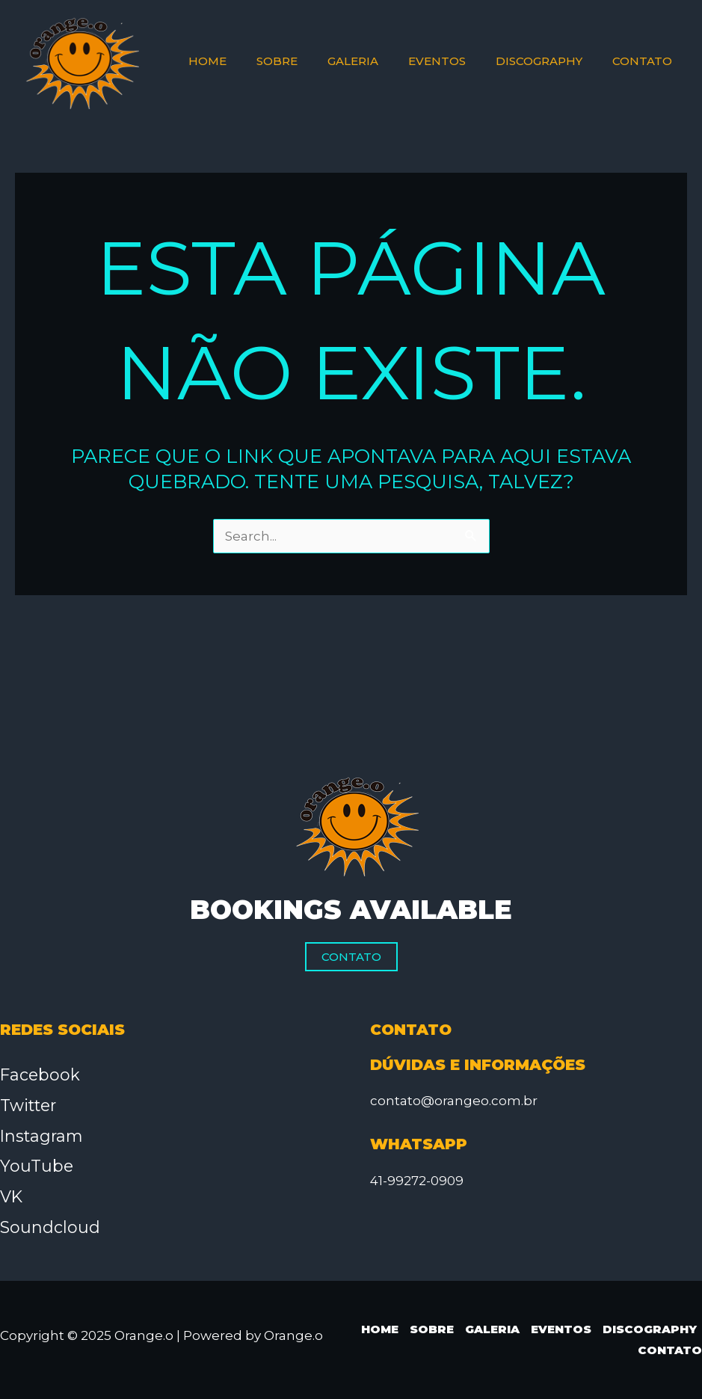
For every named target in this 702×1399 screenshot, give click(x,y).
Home (379, 1329)
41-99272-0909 (417, 1180)
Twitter (29, 1105)
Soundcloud (50, 1227)
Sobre (432, 1329)
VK (11, 1197)
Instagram (43, 1136)
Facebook (40, 1075)
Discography (650, 1329)
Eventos (561, 1329)
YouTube (37, 1166)
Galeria (492, 1329)
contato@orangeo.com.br (454, 1100)
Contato (351, 957)
